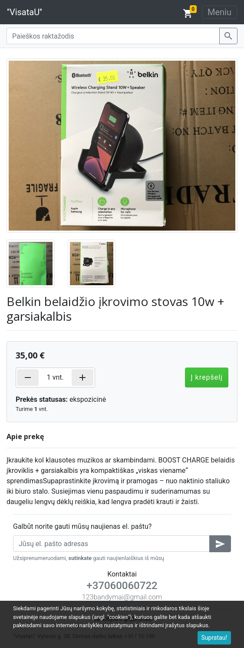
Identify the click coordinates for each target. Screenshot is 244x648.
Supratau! (214, 637)
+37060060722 (121, 586)
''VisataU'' (24, 12)
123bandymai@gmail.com (122, 597)
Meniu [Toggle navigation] (219, 12)
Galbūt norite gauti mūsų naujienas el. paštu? (82, 526)
